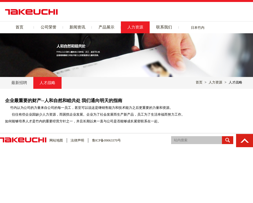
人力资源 (135, 27)
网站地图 (56, 140)
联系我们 (164, 27)
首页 (19, 27)
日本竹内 (197, 28)
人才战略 (47, 83)
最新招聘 (19, 83)
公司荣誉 (48, 27)
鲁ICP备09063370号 (106, 140)
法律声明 (77, 140)
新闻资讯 (77, 27)
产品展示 (106, 27)
